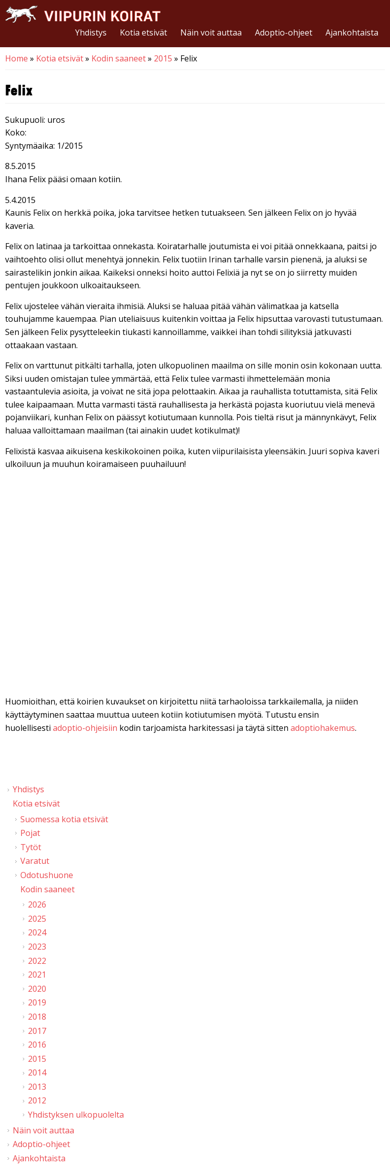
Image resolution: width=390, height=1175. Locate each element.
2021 (37, 974)
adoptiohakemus (322, 727)
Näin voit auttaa (211, 32)
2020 (37, 988)
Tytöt (30, 847)
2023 (37, 946)
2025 (37, 918)
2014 (37, 1072)
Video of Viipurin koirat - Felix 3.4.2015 (195, 585)
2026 (37, 904)
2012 (37, 1100)
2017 (37, 1030)
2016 (37, 1044)
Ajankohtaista (352, 32)
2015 (163, 58)
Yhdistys (91, 32)
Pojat (30, 832)
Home (16, 58)
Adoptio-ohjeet (283, 32)
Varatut (34, 860)
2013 (37, 1086)
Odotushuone (46, 875)
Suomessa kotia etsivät (64, 819)
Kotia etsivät (143, 32)
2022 (37, 960)
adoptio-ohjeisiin (85, 727)
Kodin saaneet (118, 58)
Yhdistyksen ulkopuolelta (76, 1114)
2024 (37, 932)
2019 (37, 1002)
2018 (37, 1016)
